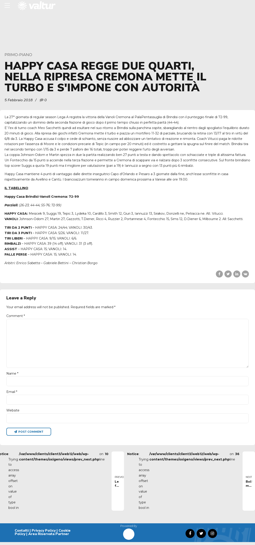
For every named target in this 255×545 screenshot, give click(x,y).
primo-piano (18, 54)
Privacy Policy (44, 533)
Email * (11, 394)
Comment (15, 316)
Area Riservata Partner (48, 536)
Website (12, 413)
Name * (12, 376)
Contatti (22, 533)
